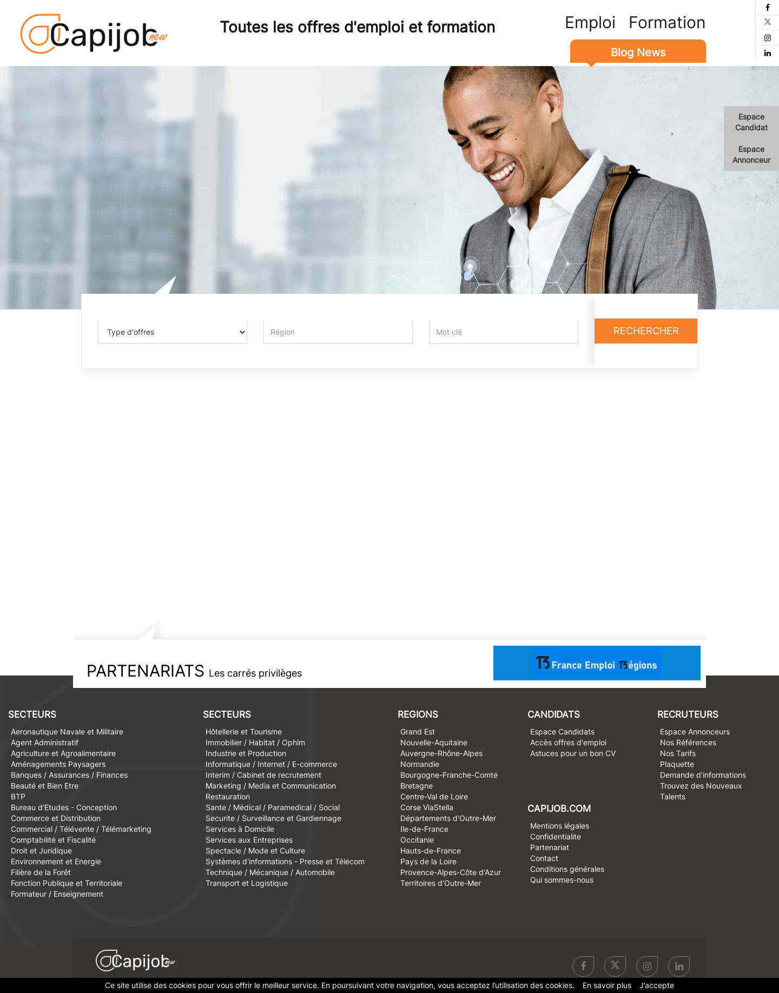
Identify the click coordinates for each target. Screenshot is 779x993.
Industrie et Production (246, 753)
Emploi (590, 22)
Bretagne (416, 785)
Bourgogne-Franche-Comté (449, 774)
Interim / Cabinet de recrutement (263, 774)
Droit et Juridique (41, 850)
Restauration (228, 796)
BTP (18, 796)
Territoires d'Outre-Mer (440, 883)
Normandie (419, 764)
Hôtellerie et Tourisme (244, 731)
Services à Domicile (240, 828)
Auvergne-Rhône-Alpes (441, 753)
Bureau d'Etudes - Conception (64, 807)
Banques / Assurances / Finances (69, 774)
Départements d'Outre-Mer (448, 818)
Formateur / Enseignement (57, 893)
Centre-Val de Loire (434, 796)
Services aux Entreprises (249, 839)
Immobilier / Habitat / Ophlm (255, 742)
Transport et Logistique (247, 883)
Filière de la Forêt (41, 872)
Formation (667, 22)
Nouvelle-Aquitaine (433, 742)
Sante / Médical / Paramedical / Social (273, 807)
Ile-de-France (424, 828)
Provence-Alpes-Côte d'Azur (450, 872)
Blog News (638, 52)
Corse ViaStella (426, 807)
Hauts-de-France (430, 850)
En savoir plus (607, 985)
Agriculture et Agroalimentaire (63, 753)
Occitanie (417, 839)
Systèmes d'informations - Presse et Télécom (285, 861)
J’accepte (656, 985)
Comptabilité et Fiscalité (53, 839)
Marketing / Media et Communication (271, 785)
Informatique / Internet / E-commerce (271, 764)
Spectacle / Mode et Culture (255, 850)
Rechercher (646, 330)
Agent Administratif (44, 742)
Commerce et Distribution (56, 818)
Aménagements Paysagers (58, 764)
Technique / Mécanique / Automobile (270, 872)
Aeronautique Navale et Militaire (67, 731)
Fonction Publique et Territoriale (66, 883)
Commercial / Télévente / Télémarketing (81, 828)
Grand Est (417, 731)
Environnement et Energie (56, 861)
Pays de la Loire (428, 861)
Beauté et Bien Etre (44, 785)
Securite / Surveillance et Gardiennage (273, 818)
